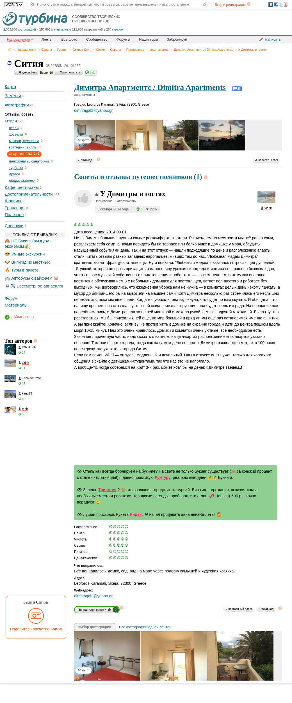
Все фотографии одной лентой (145, 627)
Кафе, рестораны (22, 187)
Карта (10, 86)
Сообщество (97, 39)
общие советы (22, 180)
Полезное (14, 214)
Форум (11, 298)
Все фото (69, 39)
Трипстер (107, 490)
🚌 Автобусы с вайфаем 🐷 (32, 278)
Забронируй (177, 39)
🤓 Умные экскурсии (25, 254)
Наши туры (148, 39)
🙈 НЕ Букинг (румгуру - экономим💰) (28, 243)
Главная (10, 49)
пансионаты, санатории (29, 161)
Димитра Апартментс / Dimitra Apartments (203, 49)
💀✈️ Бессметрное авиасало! (34, 286)
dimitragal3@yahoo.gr (93, 110)
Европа (47, 49)
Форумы (123, 39)
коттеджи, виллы (23, 147)
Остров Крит (82, 49)
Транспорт (15, 207)
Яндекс (137, 514)
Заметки (13, 95)
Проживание (135, 49)
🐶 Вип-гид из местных (27, 262)
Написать (273, 39)
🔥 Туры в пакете (21, 270)
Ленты (47, 39)
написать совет (268, 160)
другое (14, 174)
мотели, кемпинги (24, 141)
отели (14, 128)
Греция (62, 49)
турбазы (16, 168)
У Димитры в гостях (252, 49)
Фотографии (17, 105)
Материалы (16, 305)
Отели (11, 121)
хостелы (16, 134)
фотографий (27, 29)
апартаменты (158, 49)
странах (117, 29)
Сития (100, 49)
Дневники (14, 225)
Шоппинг (13, 200)
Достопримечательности (29, 194)
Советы (115, 49)
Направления (26, 49)
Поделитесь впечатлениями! (36, 629)
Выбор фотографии (94, 627)
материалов (60, 29)
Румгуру (163, 477)
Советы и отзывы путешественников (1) (138, 176)
